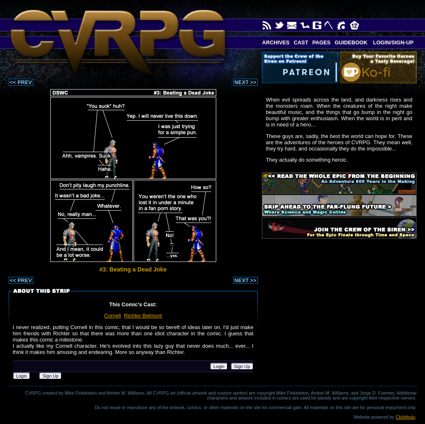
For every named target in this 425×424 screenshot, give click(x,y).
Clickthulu (405, 416)
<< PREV (21, 82)
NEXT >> (245, 82)
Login (219, 366)
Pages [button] (321, 42)
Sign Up (242, 366)
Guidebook (351, 42)
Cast (301, 42)
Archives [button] (276, 42)
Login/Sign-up (392, 42)
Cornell (112, 316)
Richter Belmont (143, 316)
